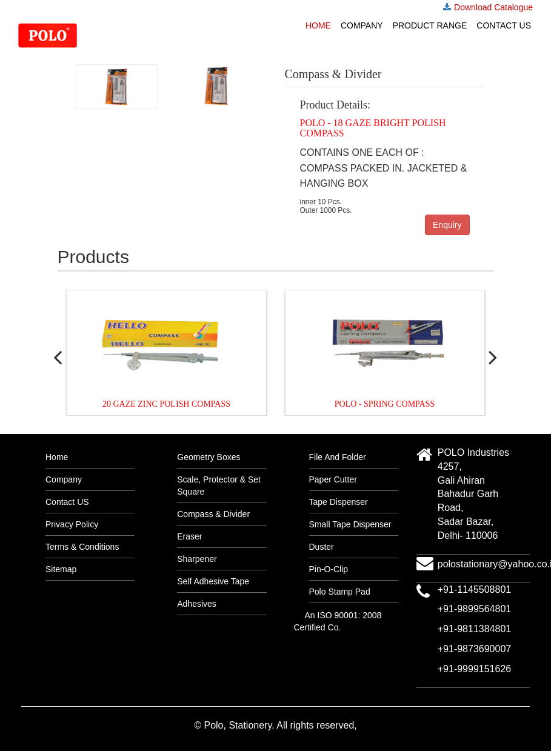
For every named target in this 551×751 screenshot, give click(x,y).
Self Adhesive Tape (213, 581)
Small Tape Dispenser (350, 524)
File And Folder (337, 457)
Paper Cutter (333, 479)
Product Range (430, 25)
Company (362, 25)
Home (318, 25)
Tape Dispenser (338, 502)
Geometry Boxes (208, 457)
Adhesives (196, 604)
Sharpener (196, 559)
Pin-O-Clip (329, 569)
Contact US (503, 25)
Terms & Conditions (82, 547)
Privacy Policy (71, 524)
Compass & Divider (213, 514)
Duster (321, 547)
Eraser (189, 536)
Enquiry (447, 225)
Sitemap (60, 569)
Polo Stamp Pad (339, 591)
